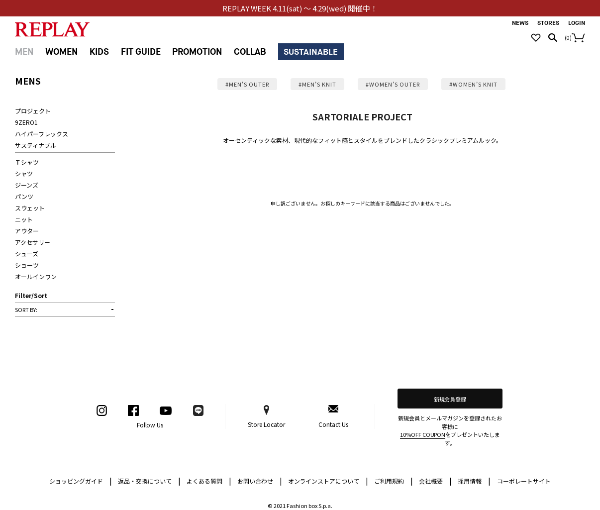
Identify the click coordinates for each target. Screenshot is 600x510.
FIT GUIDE (141, 52)
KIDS (99, 52)
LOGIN (576, 23)
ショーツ (27, 265)
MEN (24, 52)
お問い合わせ (259, 480)
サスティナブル (35, 145)
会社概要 (435, 480)
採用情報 (470, 481)
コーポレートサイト (524, 481)
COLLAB (250, 52)
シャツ (24, 173)
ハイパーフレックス (41, 133)
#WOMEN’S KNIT (473, 84)
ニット (24, 219)
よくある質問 (209, 480)
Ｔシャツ (27, 162)
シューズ (26, 253)
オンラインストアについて (328, 480)
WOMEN (61, 52)
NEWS (520, 23)
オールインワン (36, 276)
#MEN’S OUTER (247, 84)
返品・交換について (149, 480)
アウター (27, 230)
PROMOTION (197, 52)
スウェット (30, 208)
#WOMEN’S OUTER (393, 84)
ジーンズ (26, 185)
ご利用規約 (393, 480)
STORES (548, 23)
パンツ (24, 196)
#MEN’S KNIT (317, 84)
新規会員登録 (450, 399)
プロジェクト (33, 110)
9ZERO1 (26, 122)
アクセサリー (32, 242)
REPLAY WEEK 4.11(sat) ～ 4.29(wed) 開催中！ (300, 8)
